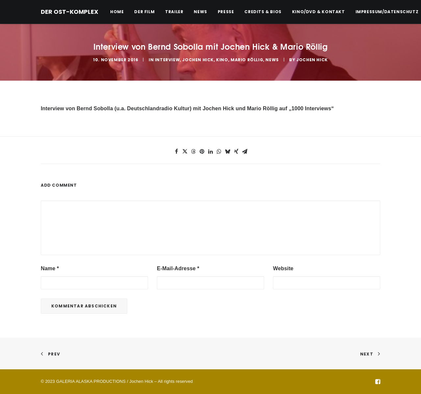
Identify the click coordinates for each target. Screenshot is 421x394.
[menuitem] (119, 12)
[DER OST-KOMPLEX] (69, 12)
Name (50, 268)
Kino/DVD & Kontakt (318, 11)
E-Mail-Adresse (178, 268)
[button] (176, 151)
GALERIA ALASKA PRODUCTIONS (91, 381)
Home (117, 11)
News (200, 11)
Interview (167, 60)
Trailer (174, 11)
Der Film (144, 11)
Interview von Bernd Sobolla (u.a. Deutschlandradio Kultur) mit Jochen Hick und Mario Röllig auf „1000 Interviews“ (187, 108)
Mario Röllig (247, 60)
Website (283, 268)
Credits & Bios (262, 11)
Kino (222, 60)
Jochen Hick (198, 60)
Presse (226, 11)
